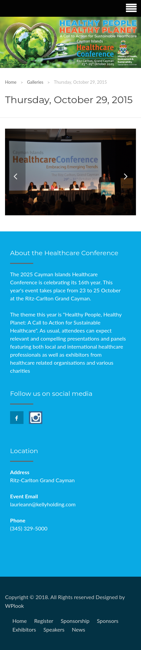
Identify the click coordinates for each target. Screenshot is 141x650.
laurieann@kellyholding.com (43, 504)
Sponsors (108, 621)
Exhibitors (24, 629)
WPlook (14, 605)
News (78, 629)
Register (43, 621)
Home (10, 82)
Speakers (53, 629)
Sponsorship (75, 621)
